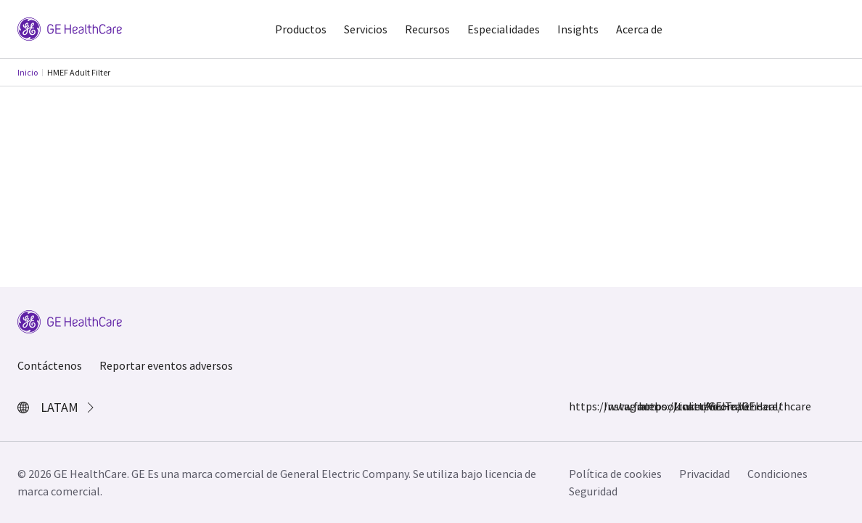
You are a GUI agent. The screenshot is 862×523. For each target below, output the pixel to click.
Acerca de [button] (639, 29)
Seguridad (593, 491)
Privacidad (704, 473)
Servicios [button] (365, 29)
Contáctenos (49, 365)
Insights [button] (578, 29)
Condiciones (777, 473)
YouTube (717, 406)
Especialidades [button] (503, 29)
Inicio (27, 72)
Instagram (612, 406)
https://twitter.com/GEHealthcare (647, 406)
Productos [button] (301, 29)
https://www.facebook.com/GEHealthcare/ (577, 406)
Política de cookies (615, 473)
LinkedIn (682, 406)
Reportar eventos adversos (166, 365)
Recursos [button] (427, 29)
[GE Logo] (69, 27)
